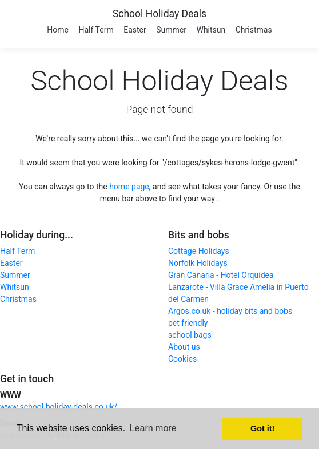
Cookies (182, 358)
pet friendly (188, 322)
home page (129, 186)
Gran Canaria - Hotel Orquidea (221, 275)
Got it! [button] (262, 428)
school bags (190, 334)
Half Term (96, 29)
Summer (171, 29)
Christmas (254, 29)
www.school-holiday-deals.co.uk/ (58, 406)
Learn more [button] (153, 428)
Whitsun (210, 29)
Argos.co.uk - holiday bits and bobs (230, 310)
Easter (134, 29)
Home (58, 29)
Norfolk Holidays (198, 263)
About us (184, 346)
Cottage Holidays (198, 251)
